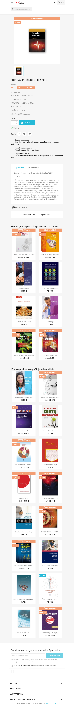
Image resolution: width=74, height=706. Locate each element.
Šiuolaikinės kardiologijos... (23, 566)
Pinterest (30, 134)
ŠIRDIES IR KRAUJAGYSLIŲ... (50, 532)
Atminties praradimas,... (50, 288)
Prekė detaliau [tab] (33, 168)
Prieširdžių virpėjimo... (24, 633)
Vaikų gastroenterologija (50, 254)
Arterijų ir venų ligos (24, 322)
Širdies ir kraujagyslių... (50, 599)
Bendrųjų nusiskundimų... (24, 532)
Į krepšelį (27, 122)
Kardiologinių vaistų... (50, 498)
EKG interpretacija (50, 464)
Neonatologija (24, 288)
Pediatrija (50, 322)
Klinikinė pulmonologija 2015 (24, 254)
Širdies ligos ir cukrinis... (24, 464)
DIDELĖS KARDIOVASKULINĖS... (23, 599)
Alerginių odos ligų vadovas (24, 355)
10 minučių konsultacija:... (50, 397)
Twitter (24, 134)
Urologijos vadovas (50, 355)
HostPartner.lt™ (51, 703)
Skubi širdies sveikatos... (50, 566)
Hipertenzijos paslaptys (50, 633)
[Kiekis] (13, 122)
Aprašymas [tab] (19, 168)
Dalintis (19, 134)
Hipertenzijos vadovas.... (24, 431)
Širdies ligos (23, 498)
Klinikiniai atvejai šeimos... (24, 397)
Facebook (12, 671)
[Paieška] (21, 9)
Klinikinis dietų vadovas (50, 431)
